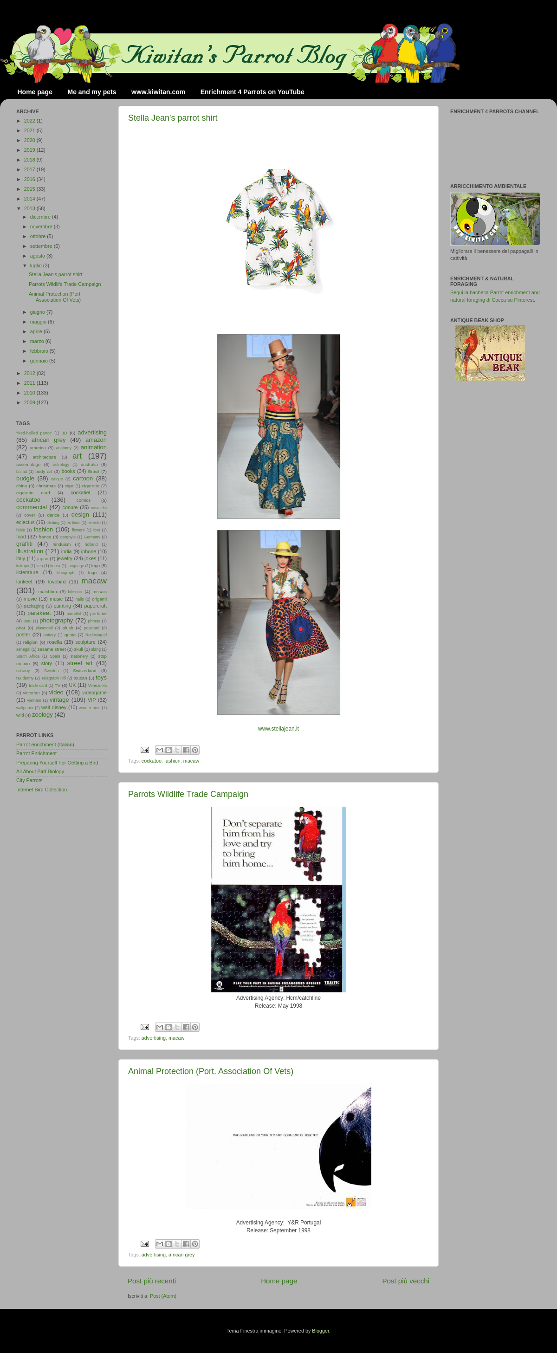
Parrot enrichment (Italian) (45, 744)
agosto (38, 256)
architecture (44, 457)
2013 (30, 208)
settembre (42, 246)
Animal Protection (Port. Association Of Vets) (210, 1071)
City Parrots (29, 780)
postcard (91, 628)
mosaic (99, 591)
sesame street (52, 649)
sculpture (85, 642)
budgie (25, 478)
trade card (38, 685)
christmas (46, 485)
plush (68, 627)
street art (80, 663)
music (56, 599)
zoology (42, 714)
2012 (30, 373)
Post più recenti (152, 1281)
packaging (34, 606)
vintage (59, 699)
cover (29, 515)
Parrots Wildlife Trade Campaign (188, 794)
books (68, 471)
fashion (172, 761)
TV (57, 685)
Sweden (51, 670)
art (77, 455)
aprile (37, 331)
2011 (30, 383)
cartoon (83, 478)
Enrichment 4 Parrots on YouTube (252, 92)
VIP (92, 700)
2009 (30, 402)
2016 (30, 179)
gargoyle (68, 537)
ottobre (38, 236)
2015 (30, 189)
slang (96, 649)
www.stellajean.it (278, 728)
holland (91, 544)
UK (72, 685)
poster (23, 634)
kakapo (22, 565)
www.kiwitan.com (158, 92)
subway (23, 670)
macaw (191, 761)
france (45, 536)
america (38, 447)
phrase (94, 621)
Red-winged (96, 635)
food (21, 536)
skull (78, 649)
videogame (94, 692)
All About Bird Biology (40, 771)
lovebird (57, 581)
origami (99, 599)
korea (55, 565)
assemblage (28, 464)
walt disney (53, 707)
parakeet (39, 612)
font (96, 530)
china (21, 485)
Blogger (320, 1331)
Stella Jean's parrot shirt (173, 118)
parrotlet (74, 613)
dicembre (41, 217)
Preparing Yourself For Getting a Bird (57, 762)
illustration (29, 551)
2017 (30, 169)
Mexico (75, 591)
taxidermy (24, 678)
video (56, 692)
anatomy (63, 448)
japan (42, 558)
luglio (36, 265)
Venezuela (97, 685)
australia (89, 464)
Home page (35, 92)
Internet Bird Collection (41, 789)
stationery (79, 656)
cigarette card (33, 492)
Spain (55, 656)
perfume (98, 613)
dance (53, 515)
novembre (42, 226)
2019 (30, 150)
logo (92, 572)
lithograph (65, 572)
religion (30, 642)
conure (70, 507)
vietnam (34, 700)
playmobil (44, 628)
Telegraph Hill (53, 678)
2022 (30, 120)
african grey (181, 1254)
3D (64, 432)
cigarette (90, 485)
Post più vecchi (405, 1281)
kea (40, 565)
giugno (38, 312)
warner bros (89, 708)
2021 (30, 130)
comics (84, 500)
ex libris (73, 522)
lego (95, 565)
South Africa (27, 656)
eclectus (25, 522)
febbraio (40, 351)
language (76, 565)
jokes (90, 558)
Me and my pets (91, 92)
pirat (20, 627)
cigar (69, 486)
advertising (154, 1038)
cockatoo (152, 761)
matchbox (48, 591)
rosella (54, 642)
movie (30, 599)
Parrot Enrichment (36, 753)
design (80, 514)
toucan (80, 677)
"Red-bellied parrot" (34, 433)
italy (20, 558)
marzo (37, 341)
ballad (21, 471)
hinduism (61, 544)
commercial (31, 507)
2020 (30, 140)
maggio (39, 321)
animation (94, 447)
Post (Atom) (163, 1296)
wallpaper (24, 708)
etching (52, 522)
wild (20, 715)
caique (57, 479)
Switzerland (84, 670)
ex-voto (94, 522)
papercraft (95, 606)
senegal (23, 649)
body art (43, 471)
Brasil (93, 471)
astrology (61, 464)
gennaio (39, 360)
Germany (92, 537)
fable (20, 530)
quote (70, 634)
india (66, 551)
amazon (96, 439)
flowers (78, 530)
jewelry (64, 558)
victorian (31, 692)
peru (28, 621)
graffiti (24, 543)
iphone (88, 551)
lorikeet (24, 581)
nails (80, 599)
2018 (30, 159)
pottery (50, 635)
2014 (30, 198)
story (46, 663)
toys (101, 677)
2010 (30, 392)
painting (62, 606)
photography (56, 620)
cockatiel (80, 492)
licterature (27, 572)
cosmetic (99, 507)
